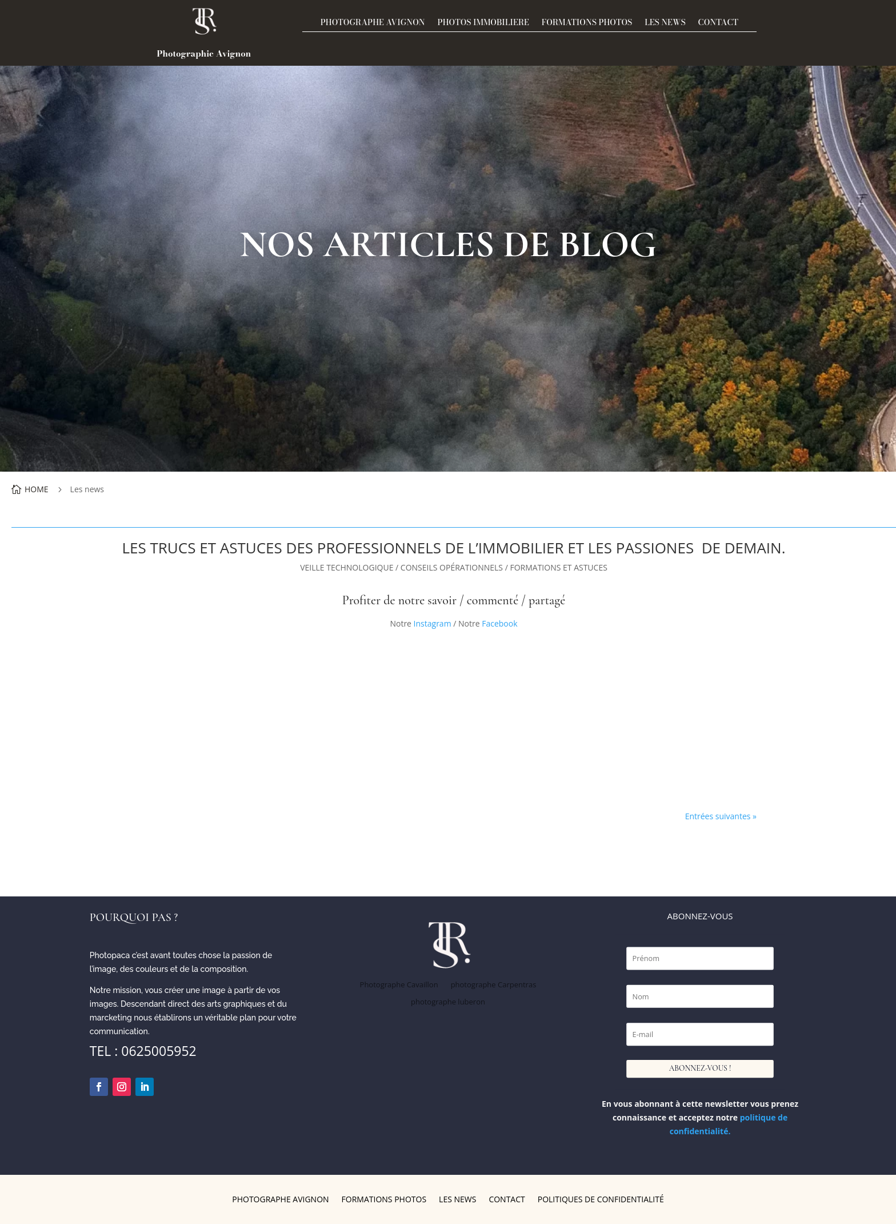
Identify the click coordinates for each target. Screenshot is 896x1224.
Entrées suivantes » (721, 816)
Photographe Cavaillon (399, 985)
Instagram (432, 623)
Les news (665, 23)
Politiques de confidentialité (601, 1200)
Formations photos (587, 23)
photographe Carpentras (494, 985)
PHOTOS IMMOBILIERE (483, 23)
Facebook (499, 623)
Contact (718, 23)
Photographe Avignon (373, 23)
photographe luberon (448, 1002)
